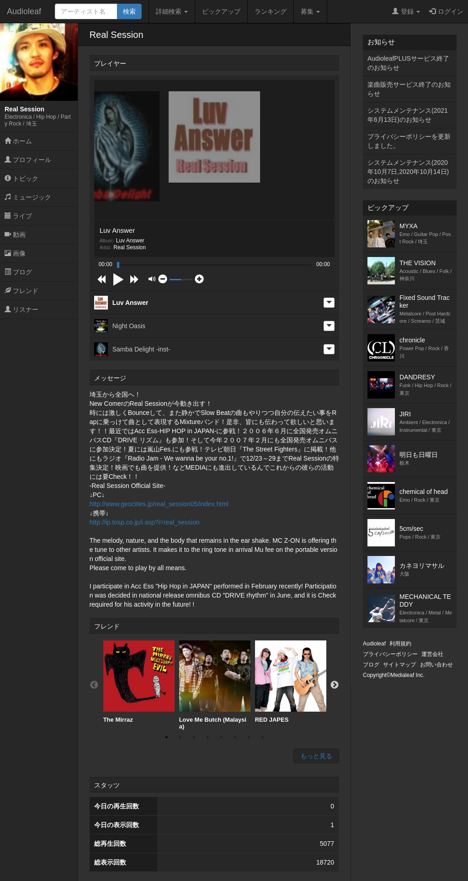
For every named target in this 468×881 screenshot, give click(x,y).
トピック (21, 178)
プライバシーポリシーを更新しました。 (409, 141)
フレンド (21, 290)
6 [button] (234, 737)
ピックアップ (221, 11)
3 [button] (193, 737)
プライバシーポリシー (390, 654)
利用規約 (400, 643)
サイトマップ (399, 664)
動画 (15, 234)
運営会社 (432, 654)
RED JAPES (290, 681)
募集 (310, 11)
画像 (15, 253)
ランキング (271, 11)
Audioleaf (24, 11)
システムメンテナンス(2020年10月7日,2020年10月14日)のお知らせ (408, 171)
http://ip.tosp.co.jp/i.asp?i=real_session (145, 522)
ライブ (18, 216)
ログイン (446, 11)
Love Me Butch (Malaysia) (214, 685)
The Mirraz (139, 681)
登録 (406, 11)
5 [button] (221, 737)
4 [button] (207, 737)
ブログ (18, 272)
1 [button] (166, 737)
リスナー (21, 309)
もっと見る (316, 756)
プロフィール (28, 159)
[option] (139, 682)
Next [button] (334, 685)
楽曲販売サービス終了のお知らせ (409, 89)
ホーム (18, 141)
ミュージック (28, 197)
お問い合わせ (436, 664)
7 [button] (248, 737)
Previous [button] (94, 685)
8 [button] (262, 737)
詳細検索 (172, 11)
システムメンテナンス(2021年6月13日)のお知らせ (407, 115)
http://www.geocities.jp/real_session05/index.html (159, 504)
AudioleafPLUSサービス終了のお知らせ (408, 63)
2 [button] (180, 737)
